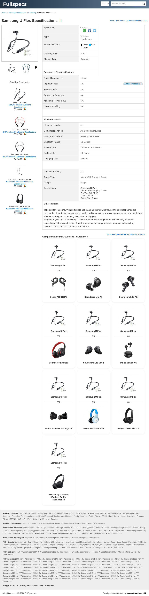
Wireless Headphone (17, 13)
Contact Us (13, 585)
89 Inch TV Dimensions (62, 567)
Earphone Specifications (34, 538)
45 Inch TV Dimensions (81, 579)
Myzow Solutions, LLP (137, 593)
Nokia (43, 530)
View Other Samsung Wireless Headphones (128, 21)
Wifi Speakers (99, 523)
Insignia (129, 545)
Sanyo (81, 545)
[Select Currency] (105, 3)
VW (68, 548)
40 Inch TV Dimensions (104, 559)
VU (41, 542)
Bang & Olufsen (63, 513)
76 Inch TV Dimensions (43, 567)
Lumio (120, 548)
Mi (43, 519)
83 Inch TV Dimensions (61, 565)
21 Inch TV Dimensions (22, 573)
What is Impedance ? (133, 84)
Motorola (23, 545)
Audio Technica (28, 528)
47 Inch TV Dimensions (120, 570)
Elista (41, 516)
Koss (142, 528)
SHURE (121, 530)
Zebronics (16, 516)
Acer (4, 548)
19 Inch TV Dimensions (61, 579)
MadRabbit (90, 516)
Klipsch (136, 528)
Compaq (34, 516)
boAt (82, 516)
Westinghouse (138, 545)
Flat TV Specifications (121, 552)
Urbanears (127, 528)
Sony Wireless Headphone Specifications (20, 106)
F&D (129, 513)
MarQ (31, 530)
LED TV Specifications (25, 552)
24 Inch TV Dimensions (61, 570)
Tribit (40, 513)
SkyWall (28, 548)
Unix (47, 519)
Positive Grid (93, 513)
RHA (106, 530)
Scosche (102, 513)
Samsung (32, 13)
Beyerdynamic (116, 528)
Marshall (52, 513)
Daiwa (93, 545)
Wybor (99, 545)
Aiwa (55, 516)
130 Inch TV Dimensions (100, 565)
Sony (45, 513)
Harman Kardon (66, 530)
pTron (28, 519)
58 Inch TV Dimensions (81, 565)
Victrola (135, 513)
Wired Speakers (55, 523)
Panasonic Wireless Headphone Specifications (19, 183)
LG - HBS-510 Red (20, 130)
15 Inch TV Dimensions (61, 573)
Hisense (116, 516)
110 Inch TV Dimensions (100, 579)
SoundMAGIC (67, 528)
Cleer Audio (130, 530)
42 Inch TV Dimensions (100, 570)
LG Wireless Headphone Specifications (19, 132)
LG (24, 519)
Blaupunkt (6, 516)
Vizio (72, 513)
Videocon (91, 542)
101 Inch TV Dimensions (82, 567)
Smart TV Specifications (81, 552)
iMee (46, 548)
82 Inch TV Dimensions (121, 562)
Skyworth (107, 545)
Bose (119, 513)
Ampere (79, 513)
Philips (108, 516)
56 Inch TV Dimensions (42, 565)
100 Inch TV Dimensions (61, 562)
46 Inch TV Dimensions (81, 570)
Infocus (99, 542)
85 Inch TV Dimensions (22, 562)
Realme (14, 530)
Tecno (25, 530)
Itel (113, 545)
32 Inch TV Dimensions (124, 559)
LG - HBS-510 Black (19, 154)
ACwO (18, 519)
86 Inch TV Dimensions (101, 562)
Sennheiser (25, 516)
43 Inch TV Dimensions (100, 573)
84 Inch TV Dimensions (42, 579)
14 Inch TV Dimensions (61, 576)
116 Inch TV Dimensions (123, 567)
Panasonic (77, 530)
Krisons (69, 516)
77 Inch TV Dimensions (82, 562)
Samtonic (74, 548)
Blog (5, 585)
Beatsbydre (131, 516)
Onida (112, 542)
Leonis (102, 548)
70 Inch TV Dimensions (46, 559)
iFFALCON (67, 545)
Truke (111, 530)
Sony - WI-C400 (19, 103)
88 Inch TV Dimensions (22, 579)
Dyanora (48, 516)
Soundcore (111, 513)
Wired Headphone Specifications (57, 538)
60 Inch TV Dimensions (85, 559)
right (35, 67)
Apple (123, 516)
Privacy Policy (26, 585)
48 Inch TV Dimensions (100, 576)
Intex (72, 542)
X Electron (61, 548)
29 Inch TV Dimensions (42, 573)
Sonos (33, 513)
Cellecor (61, 516)
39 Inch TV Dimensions (42, 576)
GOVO (12, 519)
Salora (106, 542)
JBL (124, 513)
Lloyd (78, 542)
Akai (115, 548)
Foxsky (76, 516)
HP (32, 533)
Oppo (37, 530)
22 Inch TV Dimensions (42, 570)
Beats (107, 528)
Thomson (14, 545)
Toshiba (46, 542)
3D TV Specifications (62, 552)
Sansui (84, 542)
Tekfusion (99, 528)
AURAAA (11, 548)
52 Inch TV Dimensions (22, 565)
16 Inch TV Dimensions (42, 562)
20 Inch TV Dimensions (120, 576)
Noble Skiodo (122, 542)
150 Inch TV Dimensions (22, 567)
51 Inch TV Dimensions (81, 573)
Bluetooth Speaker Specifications (35, 523)
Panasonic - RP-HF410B (19, 206)
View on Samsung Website (126, 234)
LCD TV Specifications (44, 552)
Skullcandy (36, 519)
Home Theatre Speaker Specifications (77, 523)
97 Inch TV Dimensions (121, 579)
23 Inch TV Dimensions (120, 573)
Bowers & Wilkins (89, 530)
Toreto (97, 516)
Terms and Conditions (44, 585)
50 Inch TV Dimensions (81, 576)
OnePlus (6, 530)
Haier (67, 542)
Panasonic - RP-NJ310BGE (19, 179)
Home (4, 13)
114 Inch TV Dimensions (102, 567)
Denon (91, 528)
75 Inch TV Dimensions (22, 570)
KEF (84, 513)
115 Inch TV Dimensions (121, 565)
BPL (52, 542)
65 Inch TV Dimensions (65, 559)
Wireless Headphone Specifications (85, 538)
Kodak (59, 545)
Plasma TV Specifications (102, 552)
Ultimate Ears (24, 513)
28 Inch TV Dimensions (22, 576)
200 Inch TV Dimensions (25, 559)
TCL (103, 516)
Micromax (59, 542)
